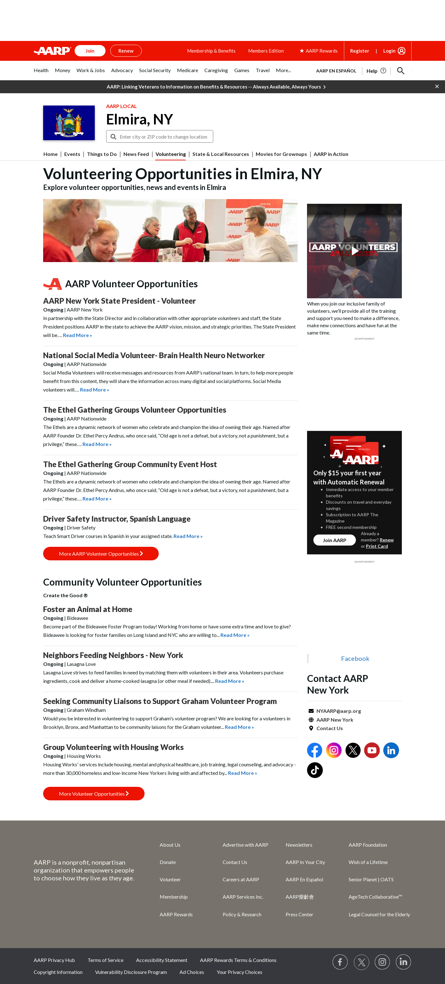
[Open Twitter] (353, 751)
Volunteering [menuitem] (171, 154)
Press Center (299, 914)
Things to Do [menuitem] (102, 154)
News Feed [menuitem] (136, 154)
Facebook (355, 658)
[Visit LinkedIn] (404, 962)
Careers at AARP (241, 879)
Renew (387, 539)
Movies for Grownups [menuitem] (281, 154)
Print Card (377, 546)
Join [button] (90, 51)
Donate (168, 862)
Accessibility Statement (161, 960)
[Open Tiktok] (315, 771)
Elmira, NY (139, 119)
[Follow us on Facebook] (340, 962)
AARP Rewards (176, 914)
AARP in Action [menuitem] (331, 154)
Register (359, 51)
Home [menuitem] (50, 154)
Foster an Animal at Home (87, 609)
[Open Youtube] (371, 751)
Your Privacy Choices (239, 972)
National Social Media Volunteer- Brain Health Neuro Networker (154, 355)
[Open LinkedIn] (391, 751)
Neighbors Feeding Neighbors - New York (113, 655)
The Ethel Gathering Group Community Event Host (130, 464)
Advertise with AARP (245, 845)
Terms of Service (105, 960)
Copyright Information (58, 972)
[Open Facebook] (314, 751)
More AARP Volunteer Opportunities (101, 554)
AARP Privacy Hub (54, 960)
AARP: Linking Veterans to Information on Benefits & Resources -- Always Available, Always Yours (216, 87)
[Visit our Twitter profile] (361, 962)
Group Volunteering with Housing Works (113, 747)
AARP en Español (336, 70)
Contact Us (330, 728)
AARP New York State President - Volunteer (119, 300)
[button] (401, 71)
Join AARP (334, 540)
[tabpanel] (361, 70)
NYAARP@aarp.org (339, 711)
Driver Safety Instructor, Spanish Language (117, 518)
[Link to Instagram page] (383, 962)
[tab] (41, 73)
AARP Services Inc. (243, 897)
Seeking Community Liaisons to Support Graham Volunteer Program (160, 701)
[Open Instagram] (334, 751)
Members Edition (266, 51)
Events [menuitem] (72, 154)
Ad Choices (192, 972)
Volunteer (170, 879)
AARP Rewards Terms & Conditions (238, 960)
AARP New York (335, 720)
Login (389, 51)
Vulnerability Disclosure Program (131, 972)
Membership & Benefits (211, 51)
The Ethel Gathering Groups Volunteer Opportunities (134, 409)
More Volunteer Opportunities (94, 794)
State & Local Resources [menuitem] (220, 154)
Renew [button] (126, 51)
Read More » (77, 335)
